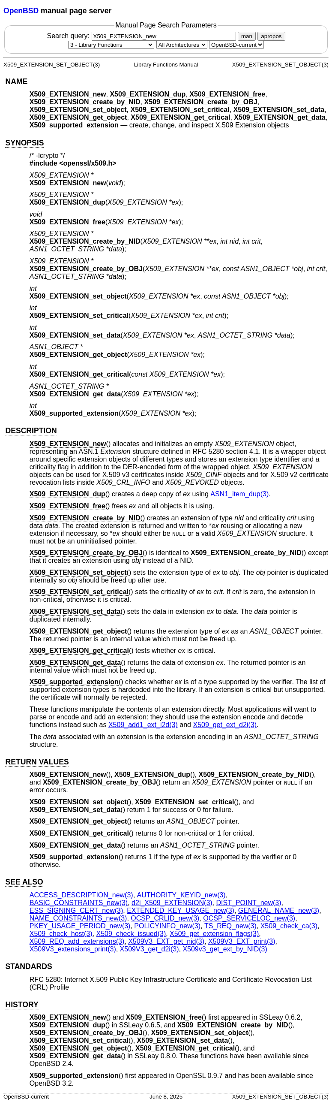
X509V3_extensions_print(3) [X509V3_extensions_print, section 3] (73, 949)
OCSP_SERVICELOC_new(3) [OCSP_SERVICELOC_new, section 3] (249, 918)
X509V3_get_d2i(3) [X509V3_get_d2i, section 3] (149, 949)
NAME (16, 81)
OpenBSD (21, 10)
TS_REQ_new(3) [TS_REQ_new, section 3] (230, 926)
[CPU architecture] (181, 45)
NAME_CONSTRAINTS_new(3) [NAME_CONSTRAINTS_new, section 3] (78, 918)
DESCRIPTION (31, 430)
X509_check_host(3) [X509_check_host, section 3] (61, 933)
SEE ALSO (24, 882)
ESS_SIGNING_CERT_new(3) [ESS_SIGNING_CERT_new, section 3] (76, 910)
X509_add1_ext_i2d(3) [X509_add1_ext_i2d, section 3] (143, 724)
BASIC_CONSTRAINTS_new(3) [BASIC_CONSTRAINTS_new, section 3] (79, 902)
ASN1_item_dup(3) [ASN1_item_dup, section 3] (239, 494)
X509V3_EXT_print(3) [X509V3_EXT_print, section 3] (241, 941)
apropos (271, 36)
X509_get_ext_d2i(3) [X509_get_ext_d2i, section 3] (225, 724)
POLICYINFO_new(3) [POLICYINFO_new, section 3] (167, 926)
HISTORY (21, 1004)
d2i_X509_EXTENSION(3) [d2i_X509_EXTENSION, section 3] (172, 902)
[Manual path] (236, 45)
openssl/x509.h (88, 163)
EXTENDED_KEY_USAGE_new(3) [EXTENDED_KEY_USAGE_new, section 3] (180, 910)
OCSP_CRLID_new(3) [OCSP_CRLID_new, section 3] (165, 918)
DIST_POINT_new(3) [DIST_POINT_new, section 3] (248, 902)
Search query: (142, 35)
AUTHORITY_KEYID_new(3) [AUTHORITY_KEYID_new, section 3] (181, 895)
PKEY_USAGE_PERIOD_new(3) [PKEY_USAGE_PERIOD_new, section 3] (80, 926)
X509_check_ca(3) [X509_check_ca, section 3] (288, 926)
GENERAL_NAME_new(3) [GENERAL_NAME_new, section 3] (278, 910)
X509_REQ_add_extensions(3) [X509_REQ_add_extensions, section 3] (77, 941)
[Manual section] (111, 45)
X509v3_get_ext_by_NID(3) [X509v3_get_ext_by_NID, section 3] (224, 949)
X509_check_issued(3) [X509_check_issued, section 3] (131, 933)
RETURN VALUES (37, 762)
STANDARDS (28, 966)
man (246, 36)
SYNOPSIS (24, 143)
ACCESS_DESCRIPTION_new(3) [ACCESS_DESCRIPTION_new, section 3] (81, 895)
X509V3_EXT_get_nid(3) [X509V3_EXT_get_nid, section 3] (166, 941)
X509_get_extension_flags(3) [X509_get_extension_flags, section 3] (214, 933)
